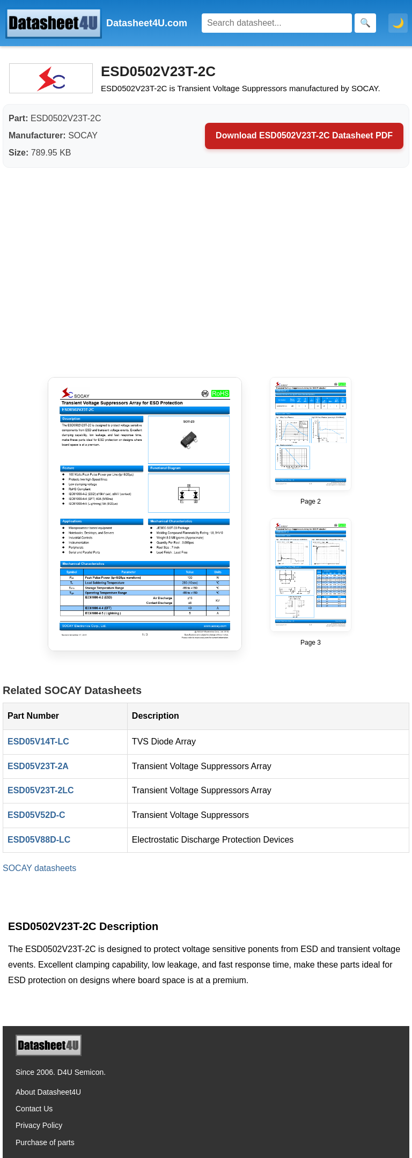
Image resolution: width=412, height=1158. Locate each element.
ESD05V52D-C (36, 815)
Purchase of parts (45, 1142)
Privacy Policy (39, 1125)
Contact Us (34, 1108)
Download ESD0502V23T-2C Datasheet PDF (304, 135)
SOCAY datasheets (39, 868)
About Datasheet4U (48, 1092)
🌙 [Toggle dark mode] (398, 23)
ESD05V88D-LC (39, 839)
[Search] (277, 23)
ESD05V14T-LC (38, 741)
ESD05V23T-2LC (41, 790)
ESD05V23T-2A (38, 766)
